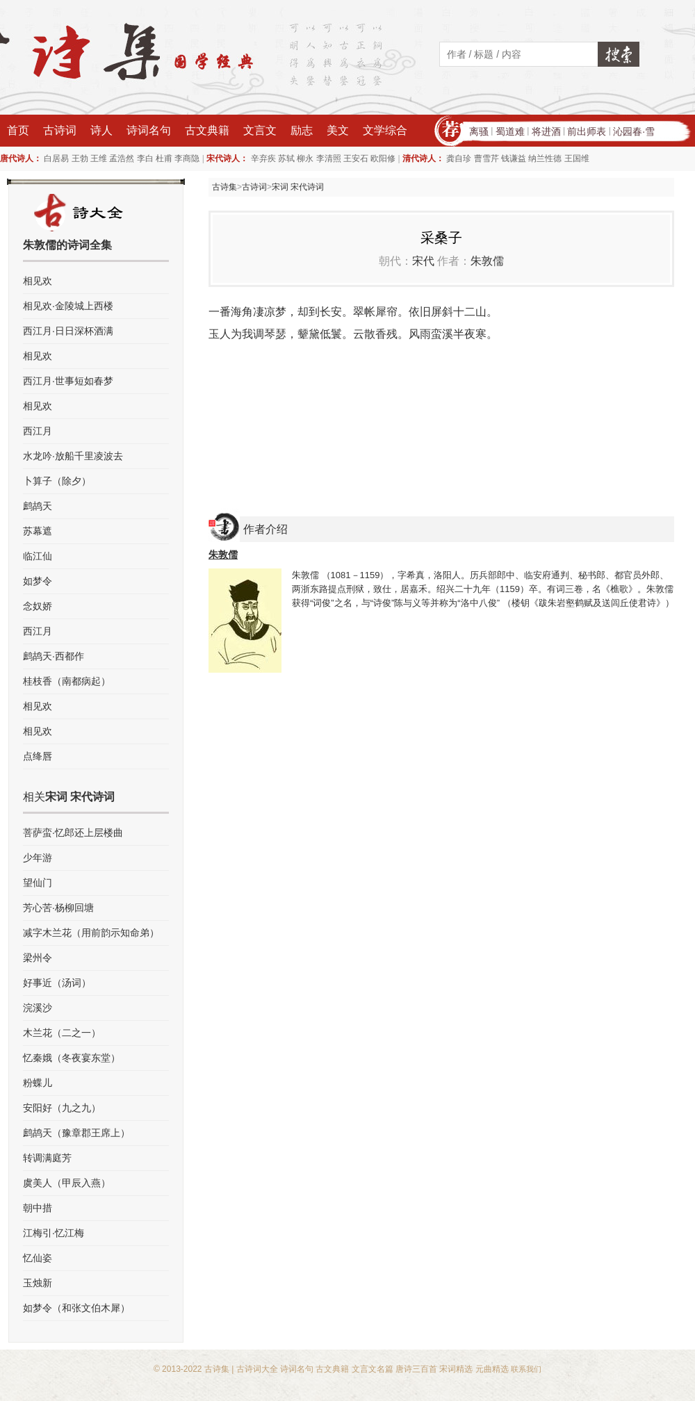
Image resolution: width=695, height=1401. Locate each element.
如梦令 (37, 581)
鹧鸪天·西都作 (53, 656)
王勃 (80, 158)
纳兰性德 (545, 158)
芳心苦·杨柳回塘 (58, 907)
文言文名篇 (372, 1369)
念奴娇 (37, 606)
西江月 (37, 430)
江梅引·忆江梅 (53, 1232)
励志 (302, 130)
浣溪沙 (37, 1007)
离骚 (479, 131)
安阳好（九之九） (62, 1107)
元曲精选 (492, 1369)
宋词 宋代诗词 (298, 187)
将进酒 (546, 131)
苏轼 (286, 158)
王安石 (355, 158)
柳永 (305, 158)
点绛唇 (37, 756)
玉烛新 (37, 1282)
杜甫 (164, 158)
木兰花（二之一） (62, 1032)
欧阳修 (382, 158)
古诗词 (59, 130)
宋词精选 (456, 1369)
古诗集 (224, 187)
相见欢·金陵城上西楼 (68, 305)
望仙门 (37, 882)
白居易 (56, 158)
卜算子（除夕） (57, 480)
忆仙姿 (37, 1257)
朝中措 (37, 1207)
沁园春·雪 (634, 131)
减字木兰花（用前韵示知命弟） (91, 932)
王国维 (576, 158)
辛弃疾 (263, 158)
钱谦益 (513, 158)
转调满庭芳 (47, 1157)
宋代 (423, 261)
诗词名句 (148, 130)
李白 (145, 158)
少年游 (37, 857)
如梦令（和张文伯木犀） (76, 1307)
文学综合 (385, 130)
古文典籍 (207, 130)
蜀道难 (510, 131)
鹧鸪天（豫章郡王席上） (76, 1132)
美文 (338, 130)
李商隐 (186, 158)
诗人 (101, 130)
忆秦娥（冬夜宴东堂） (71, 1057)
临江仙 (37, 556)
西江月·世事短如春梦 (68, 380)
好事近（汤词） (57, 982)
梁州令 (37, 957)
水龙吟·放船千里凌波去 (73, 455)
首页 (18, 130)
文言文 (260, 130)
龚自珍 (458, 158)
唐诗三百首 (416, 1369)
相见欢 (37, 280)
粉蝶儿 (37, 1082)
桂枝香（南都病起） (67, 681)
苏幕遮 (37, 530)
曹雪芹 (486, 158)
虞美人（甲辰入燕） (67, 1182)
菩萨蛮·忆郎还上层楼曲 (73, 832)
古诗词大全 (257, 1369)
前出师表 (586, 131)
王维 (98, 158)
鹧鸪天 (37, 505)
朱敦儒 (487, 261)
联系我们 (526, 1369)
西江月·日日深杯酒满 (68, 330)
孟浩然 (121, 158)
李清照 (328, 158)
